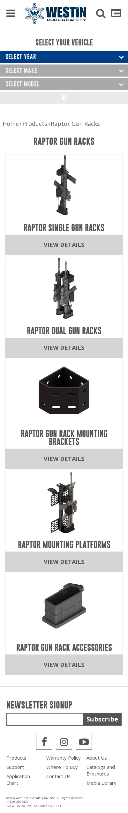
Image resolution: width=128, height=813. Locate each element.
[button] (101, 14)
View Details (64, 244)
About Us (97, 758)
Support (15, 767)
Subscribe (102, 719)
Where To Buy (62, 767)
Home (11, 123)
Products (34, 123)
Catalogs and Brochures (101, 770)
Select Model (22, 84)
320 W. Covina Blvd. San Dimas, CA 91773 (33, 806)
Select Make (21, 70)
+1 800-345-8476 (17, 802)
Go (64, 97)
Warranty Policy (63, 758)
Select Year (20, 56)
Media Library (102, 783)
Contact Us (58, 776)
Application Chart (18, 779)
